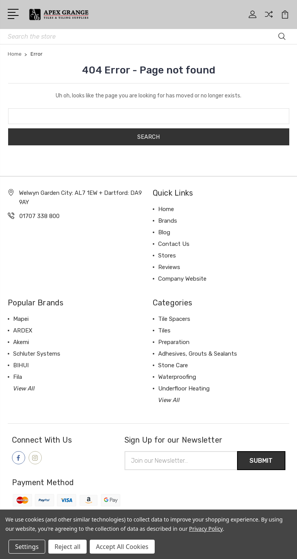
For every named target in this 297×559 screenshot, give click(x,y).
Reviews (169, 267)
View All (24, 388)
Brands (167, 220)
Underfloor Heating (184, 388)
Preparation (173, 342)
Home (166, 209)
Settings (27, 546)
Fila (17, 376)
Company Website (182, 278)
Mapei (21, 318)
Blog (164, 232)
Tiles (164, 330)
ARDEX (22, 330)
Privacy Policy (206, 528)
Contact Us (173, 243)
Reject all (67, 546)
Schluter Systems (36, 353)
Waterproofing (177, 376)
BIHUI (21, 365)
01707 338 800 (39, 216)
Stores (167, 255)
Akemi (21, 342)
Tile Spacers (174, 318)
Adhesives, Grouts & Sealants (197, 353)
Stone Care (173, 365)
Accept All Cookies (122, 546)
